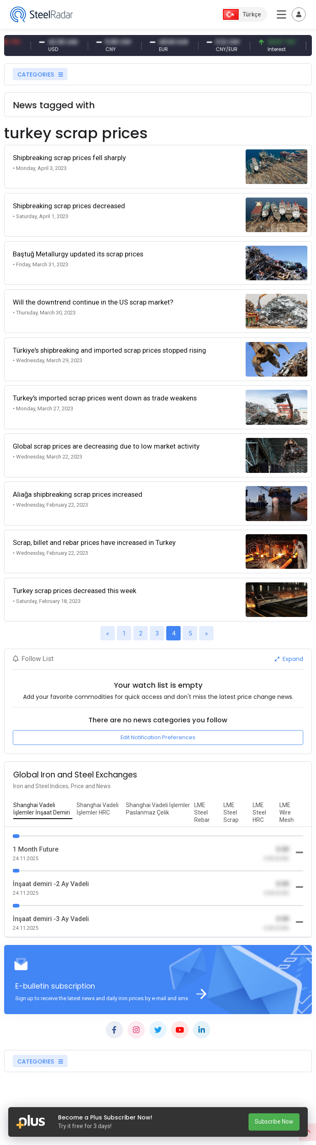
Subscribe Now (274, 1121)
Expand (289, 659)
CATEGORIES (40, 74)
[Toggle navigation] (299, 14)
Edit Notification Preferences (158, 737)
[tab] (42, 809)
